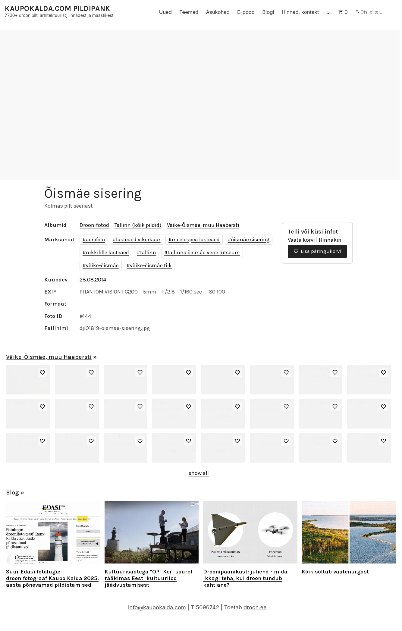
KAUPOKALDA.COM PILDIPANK (57, 8)
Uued (165, 12)
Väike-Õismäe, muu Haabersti (203, 225)
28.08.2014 (93, 279)
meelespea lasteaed (196, 240)
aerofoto (95, 240)
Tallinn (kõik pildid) (138, 225)
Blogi (268, 12)
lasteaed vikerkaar (138, 240)
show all (199, 473)
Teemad (188, 12)
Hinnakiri (330, 240)
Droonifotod (94, 225)
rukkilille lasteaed (107, 253)
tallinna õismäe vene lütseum (204, 253)
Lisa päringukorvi (317, 251)
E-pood (246, 12)
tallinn (148, 253)
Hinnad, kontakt (300, 12)
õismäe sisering (250, 240)
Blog (12, 492)
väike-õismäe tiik (151, 265)
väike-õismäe (102, 265)
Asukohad (218, 12)
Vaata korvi (301, 240)
